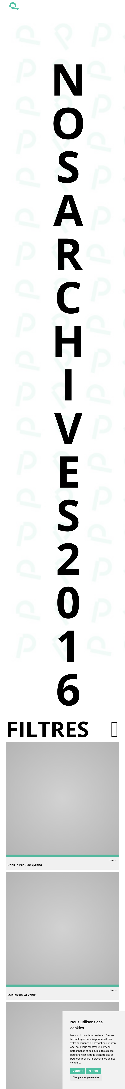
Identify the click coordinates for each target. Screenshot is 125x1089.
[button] (114, 6)
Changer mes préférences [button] (86, 1077)
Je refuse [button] (93, 1071)
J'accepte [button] (78, 1071)
